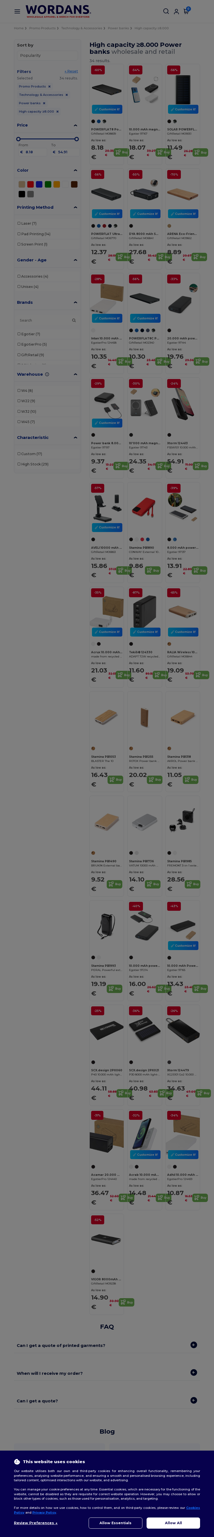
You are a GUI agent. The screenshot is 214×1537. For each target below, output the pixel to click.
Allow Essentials (115, 1523)
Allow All (173, 1523)
